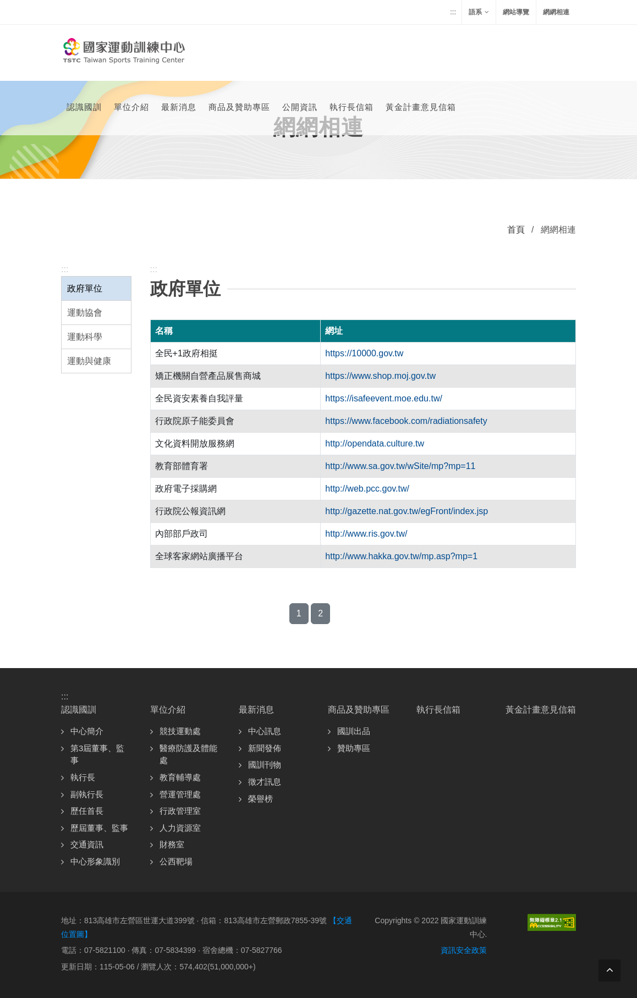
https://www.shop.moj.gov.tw (380, 376)
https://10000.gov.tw (364, 353)
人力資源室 (180, 827)
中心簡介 (86, 731)
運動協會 (84, 312)
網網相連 (556, 12)
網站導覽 (516, 12)
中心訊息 (264, 731)
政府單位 (84, 288)
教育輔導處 (180, 777)
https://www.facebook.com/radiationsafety (406, 421)
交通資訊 (86, 844)
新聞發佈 (264, 748)
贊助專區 (353, 748)
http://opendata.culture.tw (374, 443)
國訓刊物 (264, 764)
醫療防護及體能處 (188, 754)
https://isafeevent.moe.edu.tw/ (383, 398)
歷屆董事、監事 (99, 827)
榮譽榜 (260, 798)
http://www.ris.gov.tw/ (366, 533)
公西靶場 (176, 861)
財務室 (172, 844)
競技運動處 (180, 731)
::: (453, 12)
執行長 (82, 777)
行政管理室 (180, 810)
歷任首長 (86, 810)
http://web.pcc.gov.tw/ (367, 488)
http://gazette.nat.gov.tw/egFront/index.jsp (406, 511)
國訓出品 (353, 731)
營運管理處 (180, 794)
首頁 (516, 229)
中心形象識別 (95, 861)
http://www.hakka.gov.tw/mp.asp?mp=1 (401, 556)
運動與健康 (89, 361)
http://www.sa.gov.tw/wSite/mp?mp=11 (400, 466)
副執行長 (86, 794)
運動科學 (84, 336)
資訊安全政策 (464, 950)
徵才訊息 (264, 781)
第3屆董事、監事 (97, 754)
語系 (479, 12)
